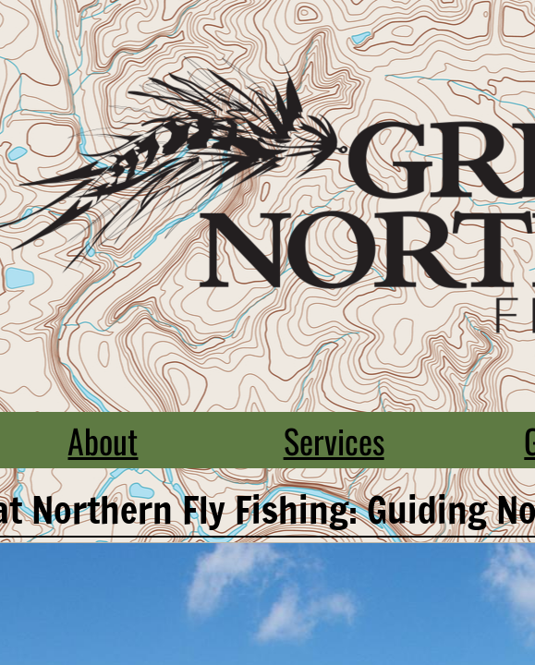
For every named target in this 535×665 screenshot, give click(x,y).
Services (334, 440)
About (102, 440)
